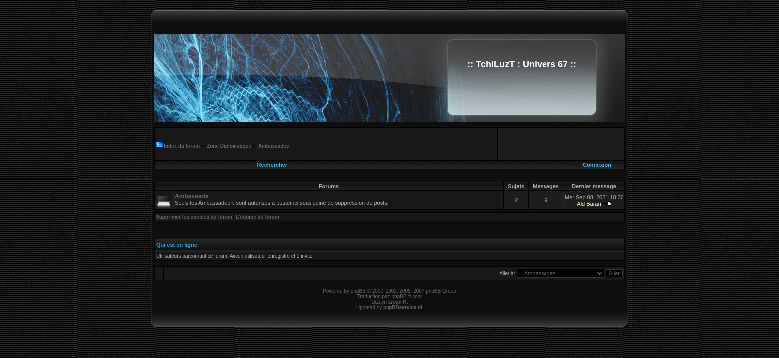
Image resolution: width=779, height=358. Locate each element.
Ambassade (191, 196)
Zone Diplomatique (229, 146)
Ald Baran (589, 204)
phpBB (358, 291)
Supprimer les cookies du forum (194, 217)
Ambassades (273, 146)
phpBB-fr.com (407, 296)
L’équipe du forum (257, 217)
